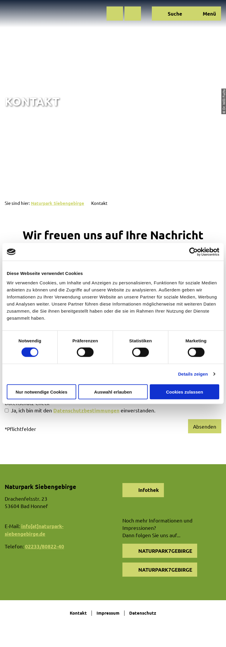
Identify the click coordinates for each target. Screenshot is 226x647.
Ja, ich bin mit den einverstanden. (83, 410)
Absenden (204, 426)
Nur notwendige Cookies (41, 391)
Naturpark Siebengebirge (57, 203)
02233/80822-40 (44, 546)
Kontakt (78, 613)
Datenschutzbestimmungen (86, 410)
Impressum (108, 613)
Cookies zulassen (184, 391)
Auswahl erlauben (113, 391)
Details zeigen (193, 373)
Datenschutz (142, 613)
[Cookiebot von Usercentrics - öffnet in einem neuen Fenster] (193, 252)
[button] (115, 13)
